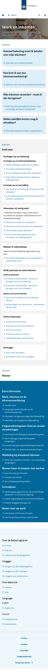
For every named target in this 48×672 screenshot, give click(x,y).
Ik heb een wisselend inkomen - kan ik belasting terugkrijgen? (25, 463)
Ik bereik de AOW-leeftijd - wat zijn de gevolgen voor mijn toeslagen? (21, 289)
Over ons (8, 552)
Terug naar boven (22, 664)
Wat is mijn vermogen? (15, 354)
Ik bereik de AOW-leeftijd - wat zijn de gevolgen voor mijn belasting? (21, 282)
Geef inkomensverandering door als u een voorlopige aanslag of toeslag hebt (23, 107)
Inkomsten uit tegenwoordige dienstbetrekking (24, 418)
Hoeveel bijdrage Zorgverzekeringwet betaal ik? (24, 447)
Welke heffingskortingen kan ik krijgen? (22, 167)
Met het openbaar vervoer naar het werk (21, 519)
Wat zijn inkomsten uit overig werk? (20, 224)
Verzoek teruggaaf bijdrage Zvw (18, 505)
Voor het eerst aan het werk (16, 475)
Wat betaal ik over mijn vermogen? (20, 359)
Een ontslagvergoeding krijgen (17, 483)
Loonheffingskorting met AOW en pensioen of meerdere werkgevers (25, 199)
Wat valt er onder (24, 228)
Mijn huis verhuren (13, 332)
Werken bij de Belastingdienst (17, 557)
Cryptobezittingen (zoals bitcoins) (20, 340)
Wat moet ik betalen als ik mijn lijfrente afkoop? (22, 301)
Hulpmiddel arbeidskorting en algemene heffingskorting (23, 180)
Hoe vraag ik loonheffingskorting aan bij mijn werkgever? (25, 192)
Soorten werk (10, 407)
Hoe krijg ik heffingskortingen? (19, 171)
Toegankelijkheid (24, 658)
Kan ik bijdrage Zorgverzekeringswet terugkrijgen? (20, 442)
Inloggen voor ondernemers (16, 578)
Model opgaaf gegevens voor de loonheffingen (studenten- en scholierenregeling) (24, 495)
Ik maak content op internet (17, 336)
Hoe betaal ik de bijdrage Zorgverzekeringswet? (24, 436)
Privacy (24, 640)
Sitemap (8, 589)
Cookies (24, 646)
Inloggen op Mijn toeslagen (16, 573)
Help (7, 594)
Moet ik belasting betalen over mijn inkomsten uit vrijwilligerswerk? (21, 238)
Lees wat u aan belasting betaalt (19, 63)
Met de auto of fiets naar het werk (19, 515)
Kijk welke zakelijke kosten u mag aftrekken (24, 131)
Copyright (24, 652)
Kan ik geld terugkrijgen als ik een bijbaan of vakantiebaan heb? (24, 261)
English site (9, 610)
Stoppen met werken (13, 479)
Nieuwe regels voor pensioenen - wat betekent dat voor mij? (25, 307)
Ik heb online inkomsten (16, 324)
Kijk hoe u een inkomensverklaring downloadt (25, 84)
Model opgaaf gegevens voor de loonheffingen (24, 501)
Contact (8, 547)
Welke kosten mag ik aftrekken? (19, 232)
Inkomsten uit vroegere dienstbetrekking (22, 422)
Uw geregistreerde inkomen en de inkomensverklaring (19, 412)
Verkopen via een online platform (20, 328)
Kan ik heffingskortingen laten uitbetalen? (23, 175)
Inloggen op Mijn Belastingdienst (18, 568)
